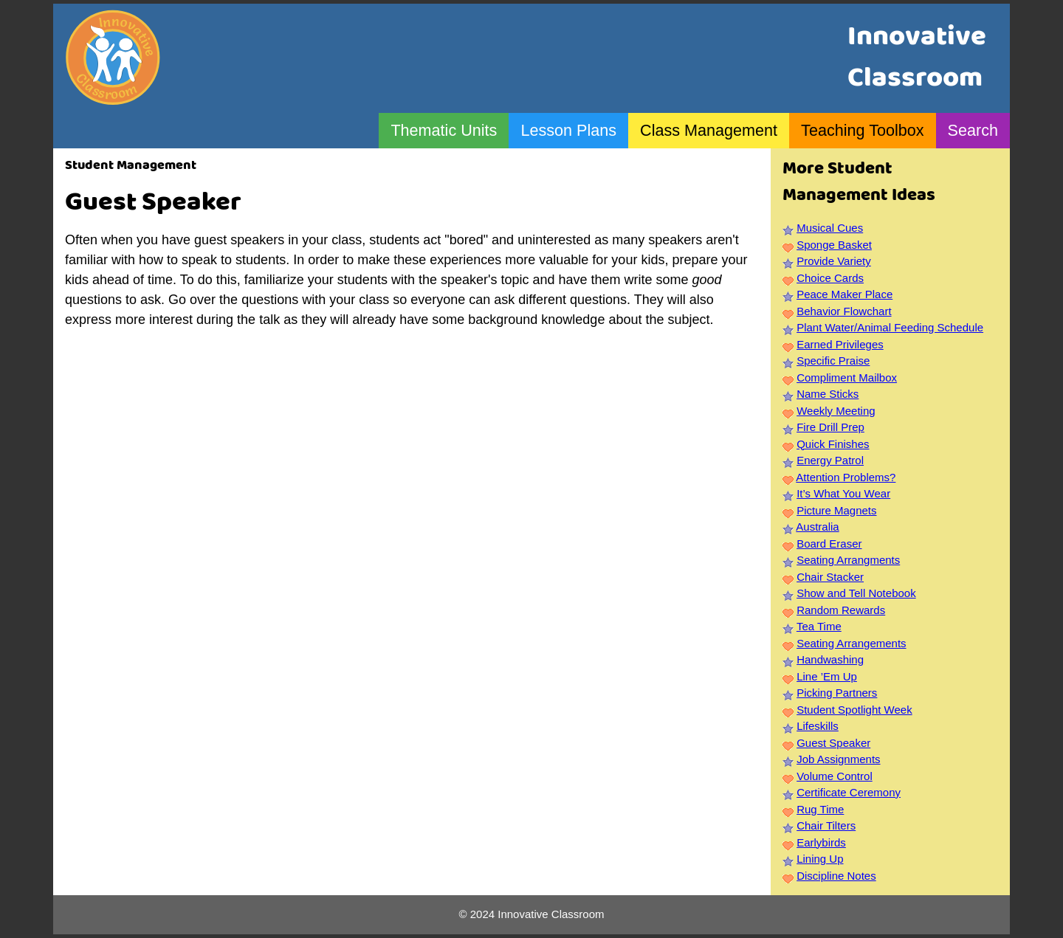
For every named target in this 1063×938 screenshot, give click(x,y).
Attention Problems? (845, 477)
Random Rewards (841, 610)
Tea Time (819, 626)
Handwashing (830, 659)
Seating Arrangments (848, 560)
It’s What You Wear (843, 493)
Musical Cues (830, 227)
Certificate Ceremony (849, 792)
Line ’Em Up (827, 676)
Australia (817, 526)
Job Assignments (838, 759)
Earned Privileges (840, 344)
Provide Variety (834, 261)
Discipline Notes (836, 875)
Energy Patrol (830, 460)
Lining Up (820, 858)
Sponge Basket (834, 244)
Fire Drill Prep (830, 427)
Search (973, 130)
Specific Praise (833, 360)
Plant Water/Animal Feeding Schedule (890, 327)
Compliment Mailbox (847, 377)
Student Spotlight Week (854, 709)
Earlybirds (821, 842)
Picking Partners (837, 692)
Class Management (708, 130)
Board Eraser (829, 543)
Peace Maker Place (844, 294)
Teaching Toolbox (862, 130)
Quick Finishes (833, 444)
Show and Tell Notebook (856, 593)
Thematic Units (444, 130)
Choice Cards (830, 278)
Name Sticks (828, 393)
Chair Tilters (826, 825)
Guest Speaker (833, 743)
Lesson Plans (568, 130)
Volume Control (835, 776)
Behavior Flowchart (844, 311)
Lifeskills (818, 726)
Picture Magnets (836, 510)
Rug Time (820, 809)
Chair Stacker (830, 576)
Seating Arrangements (851, 643)
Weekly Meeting (836, 410)
